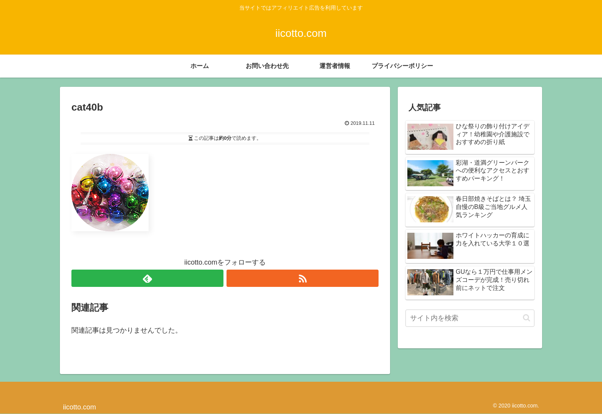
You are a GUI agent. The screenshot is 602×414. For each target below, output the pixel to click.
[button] (526, 317)
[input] (469, 318)
